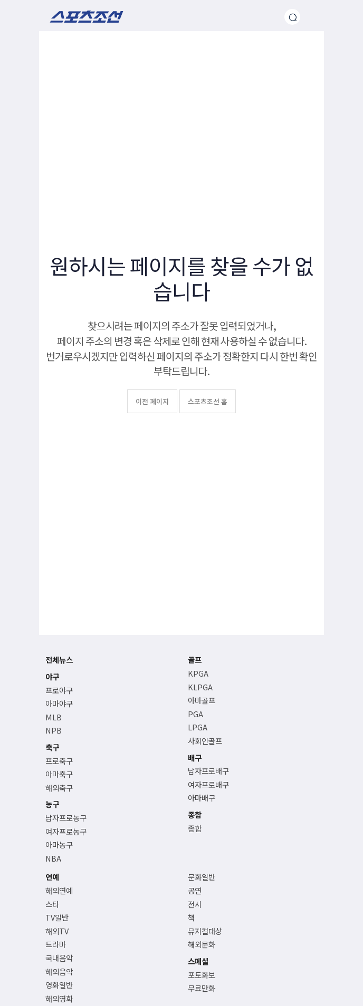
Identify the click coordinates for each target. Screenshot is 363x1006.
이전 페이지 (152, 401)
